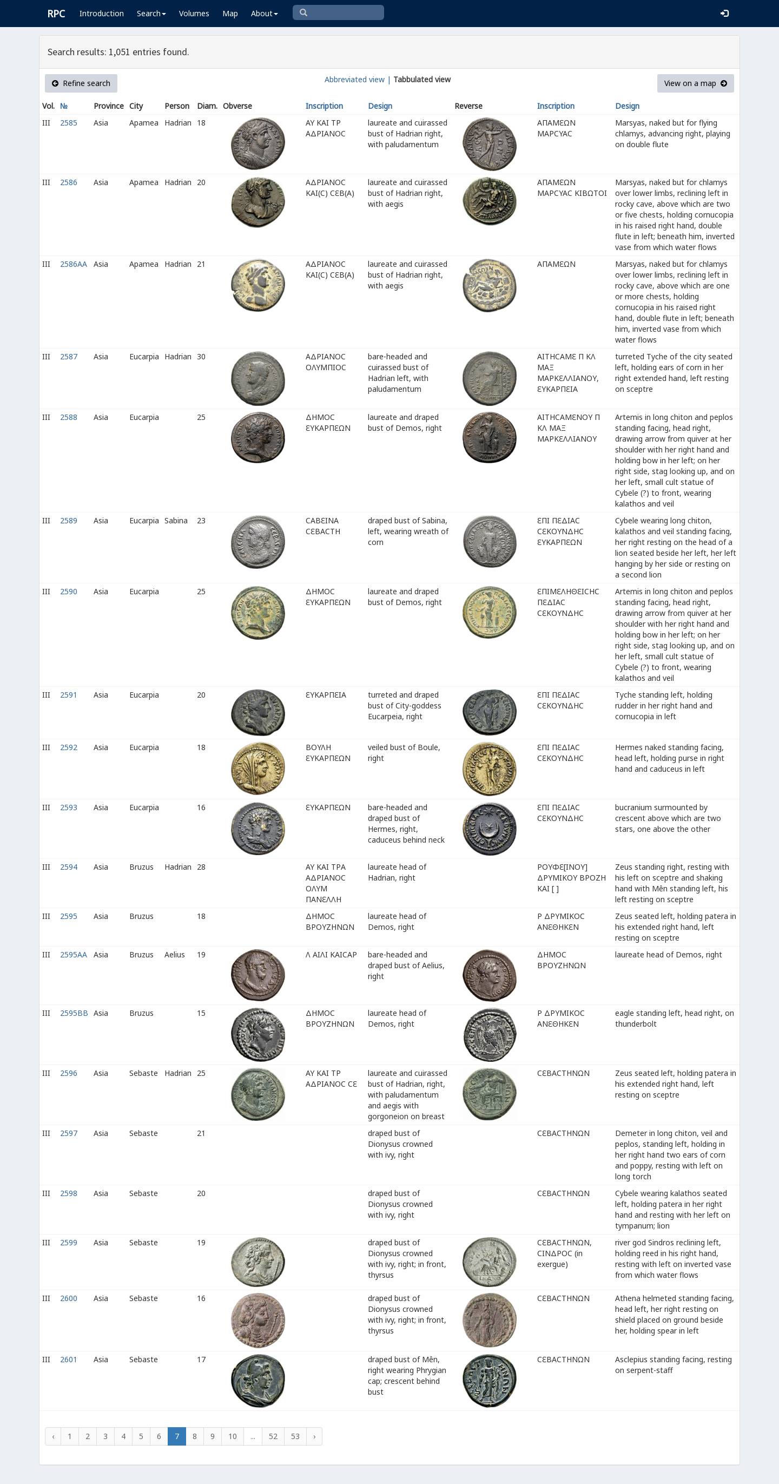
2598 (68, 1193)
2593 (68, 807)
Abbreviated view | (358, 79)
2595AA (73, 954)
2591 (68, 695)
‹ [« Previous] (53, 1436)
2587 (68, 356)
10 (232, 1436)
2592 (68, 747)
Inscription (324, 106)
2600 (68, 1298)
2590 (68, 591)
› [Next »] (314, 1436)
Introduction (102, 13)
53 (295, 1436)
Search (151, 13)
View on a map (695, 83)
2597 (68, 1133)
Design (380, 106)
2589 (68, 520)
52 (273, 1436)
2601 (68, 1359)
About (264, 13)
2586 (68, 182)
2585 (68, 122)
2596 (68, 1073)
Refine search (81, 83)
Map (230, 13)
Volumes (194, 13)
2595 (68, 916)
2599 (68, 1242)
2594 (68, 867)
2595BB (74, 1013)
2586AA (73, 264)
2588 (68, 417)
